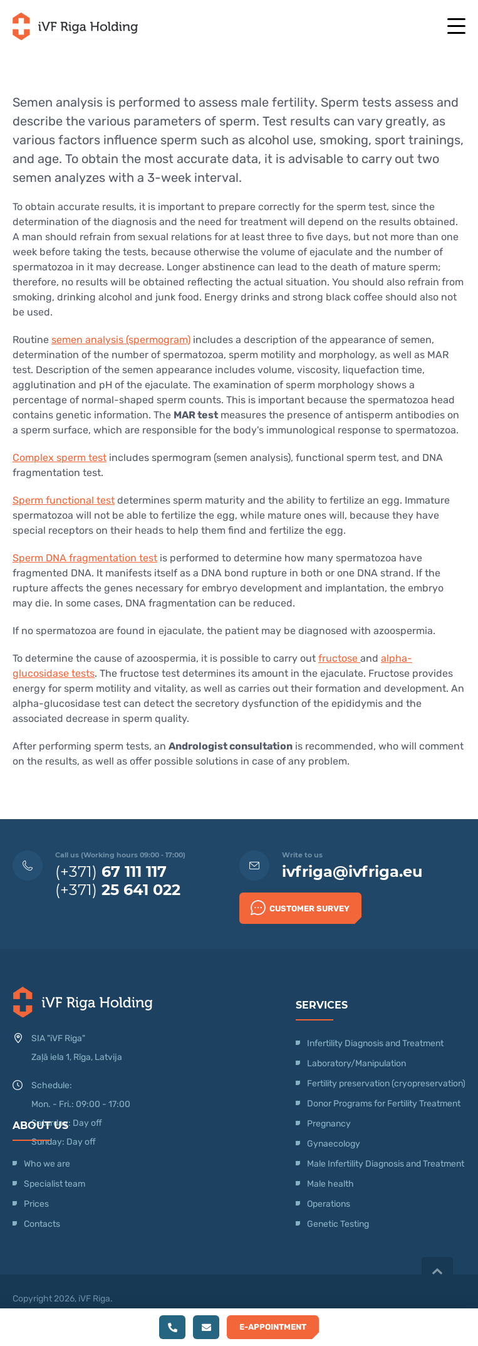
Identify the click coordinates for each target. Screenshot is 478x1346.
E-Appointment (272, 1327)
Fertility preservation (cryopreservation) (386, 1083)
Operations (329, 1204)
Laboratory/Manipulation (356, 1063)
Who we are (47, 1163)
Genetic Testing (338, 1224)
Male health (330, 1184)
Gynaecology (334, 1143)
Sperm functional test (64, 500)
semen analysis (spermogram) (120, 340)
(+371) (111, 871)
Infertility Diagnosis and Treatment (375, 1043)
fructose (339, 658)
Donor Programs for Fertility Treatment (383, 1103)
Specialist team (54, 1184)
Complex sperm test (60, 458)
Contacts (42, 1224)
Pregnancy (329, 1123)
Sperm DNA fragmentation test (85, 558)
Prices (36, 1204)
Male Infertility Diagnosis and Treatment (385, 1163)
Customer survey (300, 907)
